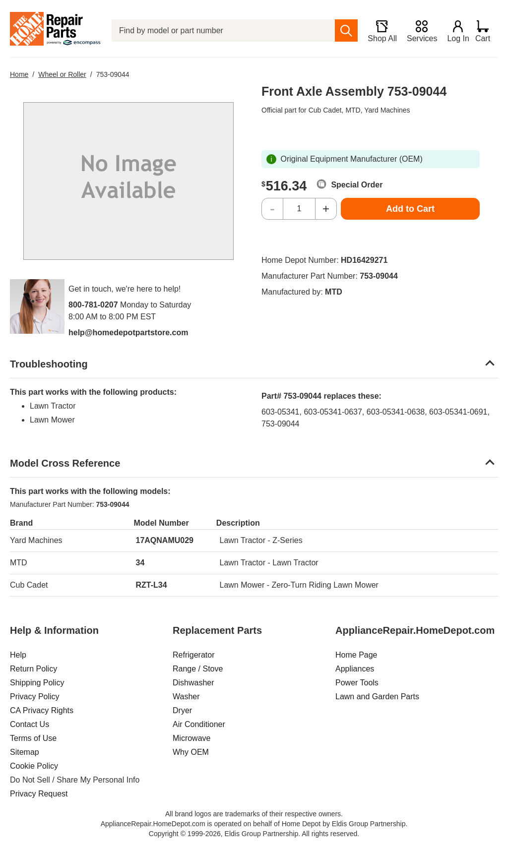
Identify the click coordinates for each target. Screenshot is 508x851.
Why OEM (191, 752)
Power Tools (357, 682)
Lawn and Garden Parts (377, 696)
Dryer (182, 710)
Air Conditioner (199, 724)
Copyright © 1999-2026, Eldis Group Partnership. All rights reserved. (254, 834)
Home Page (356, 655)
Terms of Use (33, 738)
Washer (186, 696)
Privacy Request (39, 794)
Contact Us (29, 724)
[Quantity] (299, 209)
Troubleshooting (49, 364)
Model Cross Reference (65, 463)
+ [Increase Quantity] (325, 208)
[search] (341, 30)
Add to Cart (410, 209)
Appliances (354, 669)
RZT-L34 (151, 585)
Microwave (191, 738)
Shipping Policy (37, 682)
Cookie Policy (34, 766)
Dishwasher (193, 682)
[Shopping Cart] (486, 31)
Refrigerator (193, 655)
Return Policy (33, 669)
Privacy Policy (35, 696)
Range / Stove (198, 669)
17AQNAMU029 (164, 540)
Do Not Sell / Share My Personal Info (74, 780)
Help (18, 655)
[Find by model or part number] (221, 30)
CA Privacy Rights (41, 710)
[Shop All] (377, 31)
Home (19, 74)
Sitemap (24, 752)
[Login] (454, 31)
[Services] (417, 31)
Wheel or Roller (62, 74)
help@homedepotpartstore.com (128, 332)
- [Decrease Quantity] (272, 208)
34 (140, 562)
